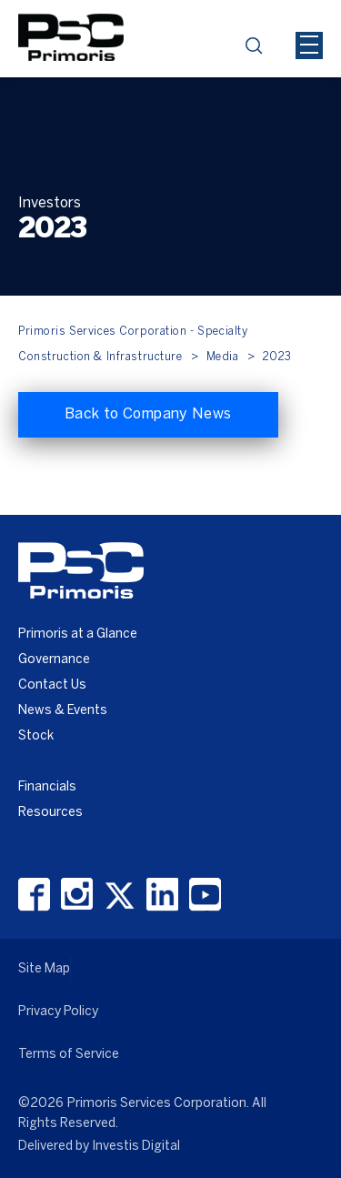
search (259, 51)
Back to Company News (148, 414)
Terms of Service (68, 1055)
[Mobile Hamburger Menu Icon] (309, 45)
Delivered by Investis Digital (99, 1147)
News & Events (62, 711)
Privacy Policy (58, 1012)
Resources (50, 813)
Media (222, 357)
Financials (47, 787)
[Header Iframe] (232, 12)
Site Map (44, 969)
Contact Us (52, 685)
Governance (54, 660)
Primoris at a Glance (77, 634)
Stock (36, 736)
